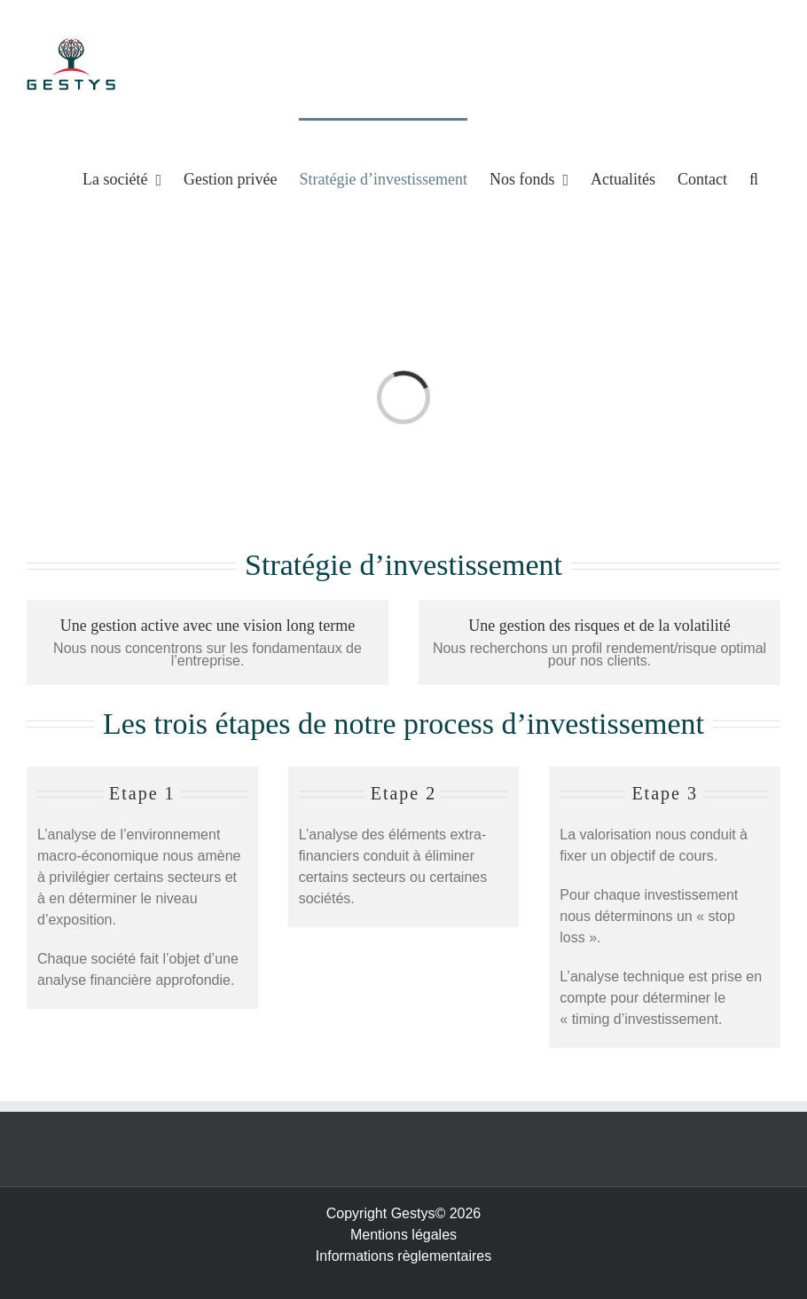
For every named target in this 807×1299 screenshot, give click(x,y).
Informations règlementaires (403, 1256)
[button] (753, 178)
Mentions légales (403, 1234)
